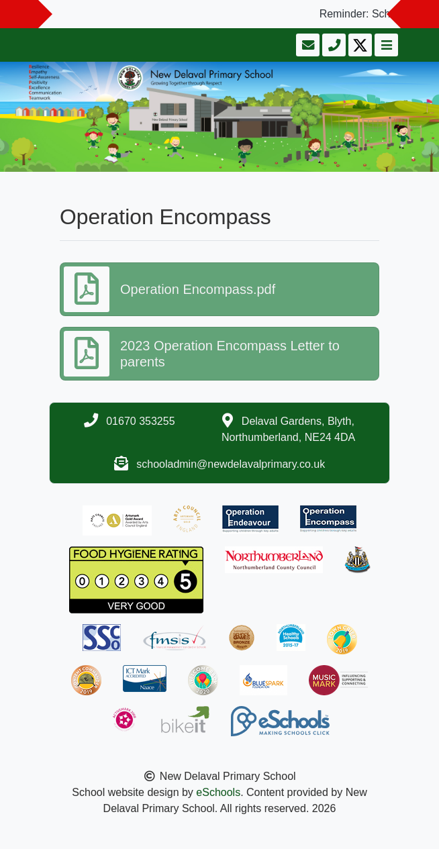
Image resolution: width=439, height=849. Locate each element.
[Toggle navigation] (385, 45)
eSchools (218, 792)
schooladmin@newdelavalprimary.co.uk (230, 464)
